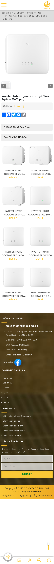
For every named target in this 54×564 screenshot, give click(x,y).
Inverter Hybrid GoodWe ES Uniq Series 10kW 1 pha (40, 172)
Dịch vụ (6, 388)
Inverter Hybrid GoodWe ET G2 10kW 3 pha (40, 254)
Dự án (5, 393)
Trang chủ (7, 378)
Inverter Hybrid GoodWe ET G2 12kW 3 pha (13, 294)
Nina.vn (37, 492)
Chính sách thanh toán (14, 431)
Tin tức (6, 398)
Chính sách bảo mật (12, 436)
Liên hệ (6, 402)
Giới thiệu (7, 383)
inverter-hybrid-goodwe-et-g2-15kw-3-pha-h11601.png (40, 294)
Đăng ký (27, 474)
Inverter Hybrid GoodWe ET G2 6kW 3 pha (40, 213)
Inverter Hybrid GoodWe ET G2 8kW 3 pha (14, 254)
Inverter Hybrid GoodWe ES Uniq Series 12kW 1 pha (13, 213)
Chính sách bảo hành (13, 426)
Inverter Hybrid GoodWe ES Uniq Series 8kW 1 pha (13, 172)
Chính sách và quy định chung (17, 416)
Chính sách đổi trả (11, 421)
